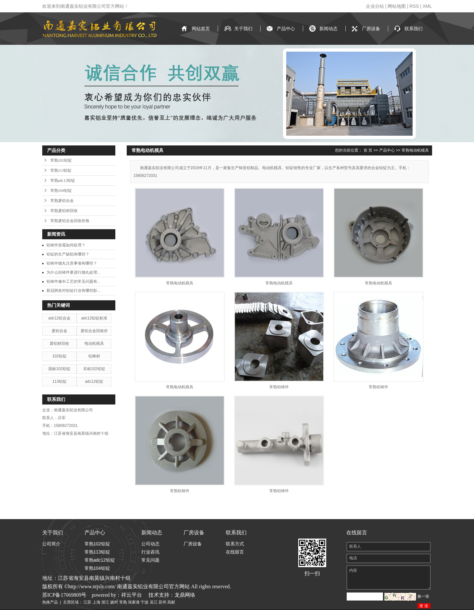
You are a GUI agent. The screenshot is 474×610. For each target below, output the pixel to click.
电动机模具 (94, 343)
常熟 (123, 602)
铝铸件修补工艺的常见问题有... (73, 281)
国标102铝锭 (59, 369)
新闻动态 (328, 28)
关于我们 (243, 28)
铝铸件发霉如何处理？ (65, 245)
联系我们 (413, 28)
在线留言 (235, 551)
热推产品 (50, 602)
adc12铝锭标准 (94, 318)
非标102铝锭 (94, 369)
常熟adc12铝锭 (62, 180)
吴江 (154, 602)
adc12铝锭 (94, 381)
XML (427, 6)
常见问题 (150, 560)
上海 (96, 602)
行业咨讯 (150, 551)
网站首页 (201, 28)
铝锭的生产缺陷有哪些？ (67, 254)
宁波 (144, 602)
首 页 (368, 150)
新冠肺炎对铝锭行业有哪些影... (73, 290)
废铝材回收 (59, 343)
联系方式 (235, 543)
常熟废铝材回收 (64, 210)
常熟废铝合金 (62, 200)
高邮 (171, 602)
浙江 (105, 602)
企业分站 (375, 6)
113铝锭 (59, 381)
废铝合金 (59, 331)
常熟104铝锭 (61, 190)
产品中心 (286, 28)
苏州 (162, 602)
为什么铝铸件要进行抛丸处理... (73, 272)
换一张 (423, 596)
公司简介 (51, 543)
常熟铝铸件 (279, 387)
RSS (414, 6)
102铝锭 (59, 356)
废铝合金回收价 (94, 331)
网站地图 (397, 6)
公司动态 (150, 543)
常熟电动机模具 (415, 150)
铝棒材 (94, 356)
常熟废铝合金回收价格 (69, 220)
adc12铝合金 (59, 318)
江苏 (87, 602)
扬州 (114, 602)
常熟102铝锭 (61, 160)
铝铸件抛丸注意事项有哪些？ (71, 263)
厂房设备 (371, 28)
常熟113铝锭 (61, 170)
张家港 (134, 602)
